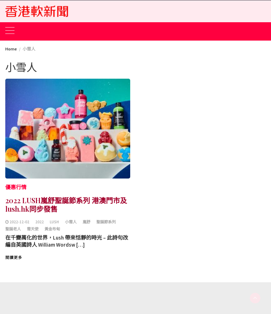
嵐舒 (86, 221)
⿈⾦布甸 (52, 229)
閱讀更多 (13, 257)
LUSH (54, 221)
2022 (39, 221)
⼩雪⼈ (71, 221)
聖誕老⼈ (13, 229)
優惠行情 (15, 187)
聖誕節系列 (106, 221)
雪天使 (32, 229)
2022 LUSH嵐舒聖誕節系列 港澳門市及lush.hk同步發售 (66, 204)
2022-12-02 (19, 221)
